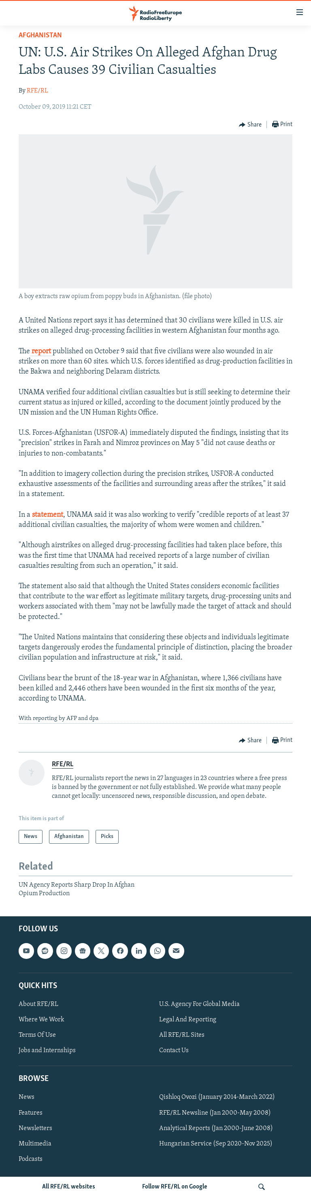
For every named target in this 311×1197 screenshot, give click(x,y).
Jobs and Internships (47, 1050)
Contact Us (174, 1050)
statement (47, 515)
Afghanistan (40, 35)
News (26, 1097)
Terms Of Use (37, 1035)
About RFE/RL (38, 1004)
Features (31, 1113)
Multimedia (35, 1144)
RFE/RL (37, 91)
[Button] (250, 124)
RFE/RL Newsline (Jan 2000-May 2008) (215, 1113)
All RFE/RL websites (68, 1187)
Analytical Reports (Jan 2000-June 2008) (216, 1128)
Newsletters (35, 1128)
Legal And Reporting (187, 1019)
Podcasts (31, 1159)
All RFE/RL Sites (181, 1035)
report (41, 351)
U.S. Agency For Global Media (199, 1004)
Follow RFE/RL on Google (174, 1187)
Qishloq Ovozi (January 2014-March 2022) (217, 1097)
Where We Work (41, 1019)
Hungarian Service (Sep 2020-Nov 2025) (216, 1144)
